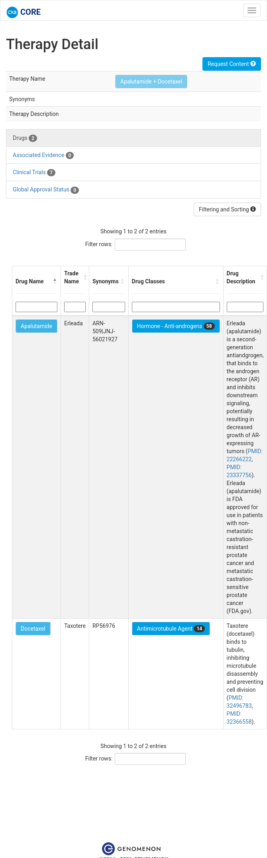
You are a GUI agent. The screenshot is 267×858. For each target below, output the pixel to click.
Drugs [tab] (25, 138)
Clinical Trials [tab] (34, 172)
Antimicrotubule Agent (171, 628)
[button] (55, 281)
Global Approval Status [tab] (46, 189)
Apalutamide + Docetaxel (151, 81)
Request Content (232, 64)
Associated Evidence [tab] (43, 155)
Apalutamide (36, 326)
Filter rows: (99, 244)
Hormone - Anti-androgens (176, 326)
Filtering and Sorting (227, 209)
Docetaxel (33, 628)
